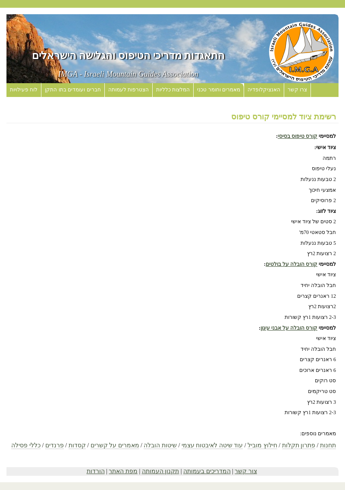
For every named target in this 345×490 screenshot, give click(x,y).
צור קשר (246, 471)
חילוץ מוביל (262, 445)
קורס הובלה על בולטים (291, 264)
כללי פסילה (26, 445)
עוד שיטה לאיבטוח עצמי (212, 445)
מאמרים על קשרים (115, 445)
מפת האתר (123, 471)
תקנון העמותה (160, 471)
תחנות (328, 445)
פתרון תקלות (299, 445)
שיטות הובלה (160, 445)
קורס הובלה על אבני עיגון (288, 328)
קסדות (77, 445)
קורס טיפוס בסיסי (297, 136)
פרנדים (54, 445)
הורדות (96, 471)
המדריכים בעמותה (207, 471)
